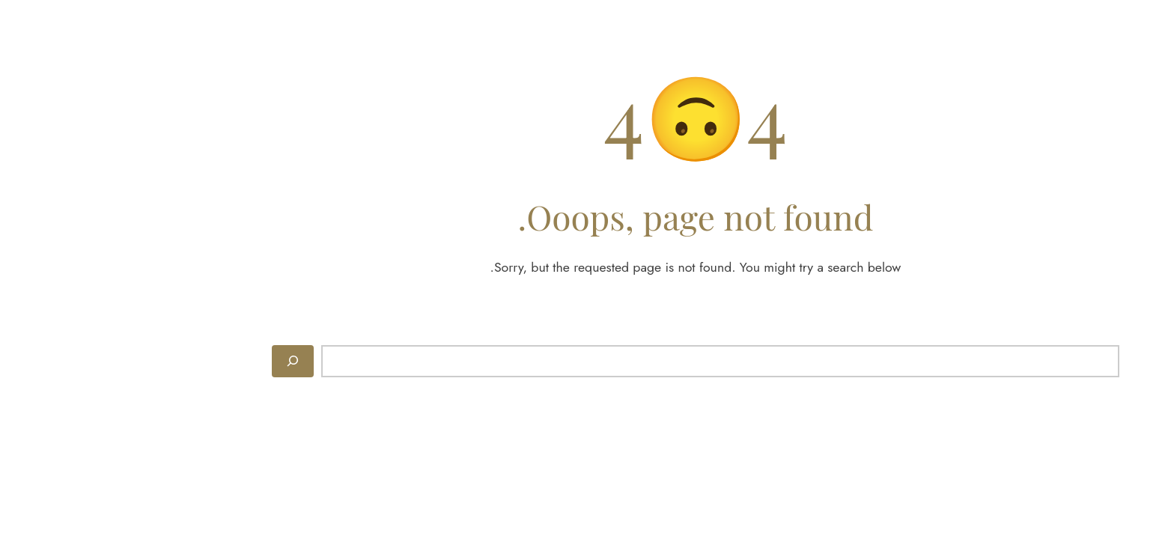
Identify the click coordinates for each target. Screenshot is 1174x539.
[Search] (184, 361)
